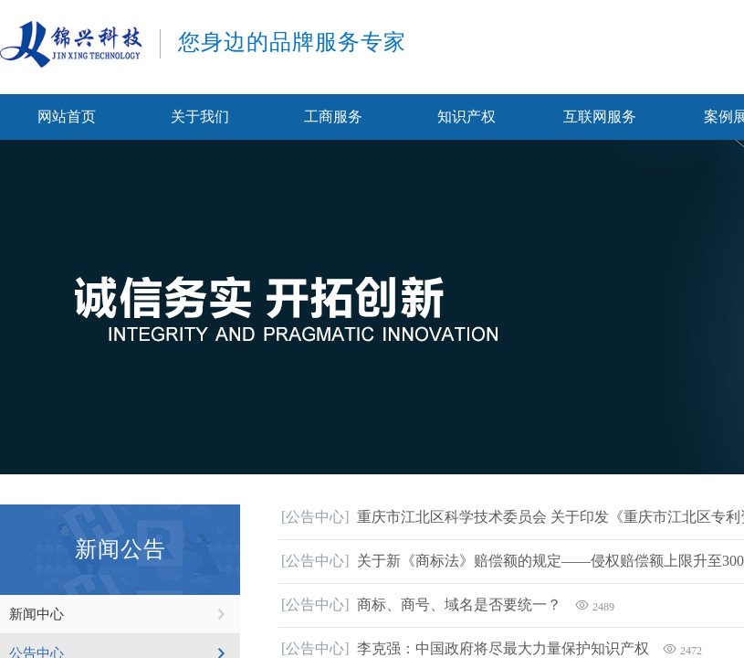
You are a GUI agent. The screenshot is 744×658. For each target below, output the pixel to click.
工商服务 (333, 116)
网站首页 (66, 116)
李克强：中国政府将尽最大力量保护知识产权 (503, 648)
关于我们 (200, 116)
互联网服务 (599, 116)
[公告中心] (315, 517)
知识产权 (466, 116)
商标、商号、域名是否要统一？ (459, 604)
